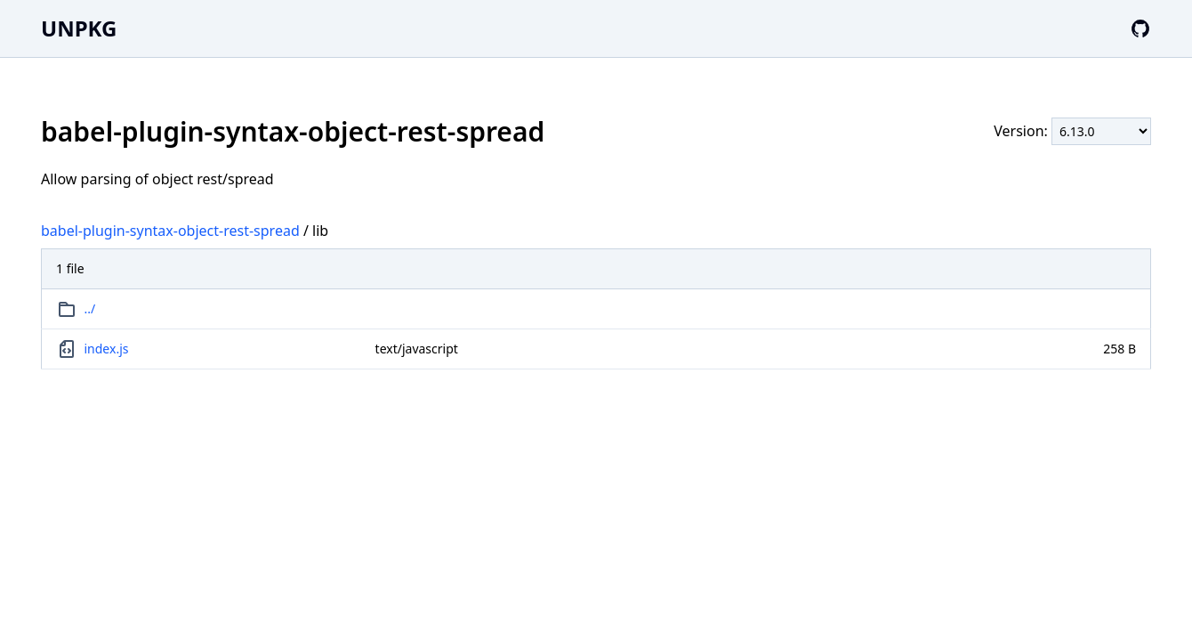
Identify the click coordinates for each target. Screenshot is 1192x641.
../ (90, 308)
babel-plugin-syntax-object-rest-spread (170, 230)
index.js (107, 348)
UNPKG (79, 28)
